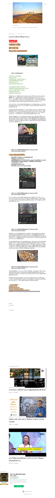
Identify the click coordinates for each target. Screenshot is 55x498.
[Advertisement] (27, 353)
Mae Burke (30, 494)
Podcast (19, 27)
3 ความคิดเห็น (15, 463)
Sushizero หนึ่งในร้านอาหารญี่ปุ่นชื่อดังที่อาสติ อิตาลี (27, 390)
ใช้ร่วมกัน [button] (10, 303)
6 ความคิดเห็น (15, 392)
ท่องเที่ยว (24, 27)
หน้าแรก (14, 27)
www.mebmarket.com (14, 478)
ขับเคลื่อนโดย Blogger (27, 491)
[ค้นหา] (45, 3)
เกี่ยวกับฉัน (31, 27)
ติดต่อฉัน (35, 27)
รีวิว (27, 27)
